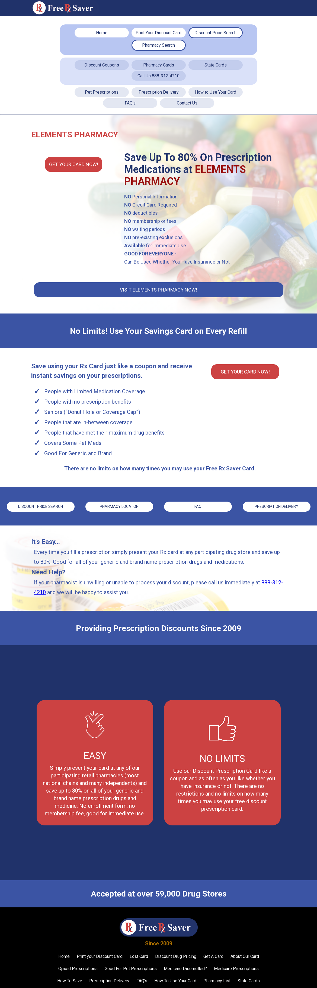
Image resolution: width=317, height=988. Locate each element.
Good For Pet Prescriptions (131, 967)
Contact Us (187, 103)
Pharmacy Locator (119, 506)
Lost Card (139, 955)
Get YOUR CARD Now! (73, 164)
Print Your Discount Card (158, 32)
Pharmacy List (216, 980)
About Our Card (244, 955)
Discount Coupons (101, 65)
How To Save (69, 980)
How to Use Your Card (215, 92)
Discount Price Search (215, 32)
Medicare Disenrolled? (185, 967)
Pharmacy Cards (158, 65)
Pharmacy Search (158, 45)
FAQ (197, 506)
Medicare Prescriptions (236, 967)
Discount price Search (40, 506)
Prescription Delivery (159, 92)
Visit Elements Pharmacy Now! (158, 290)
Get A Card (213, 955)
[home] (65, 8)
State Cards (215, 65)
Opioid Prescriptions (78, 967)
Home (101, 32)
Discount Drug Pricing (175, 955)
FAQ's (130, 103)
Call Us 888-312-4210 (158, 75)
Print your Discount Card (100, 955)
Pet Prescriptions (102, 92)
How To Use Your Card (175, 980)
